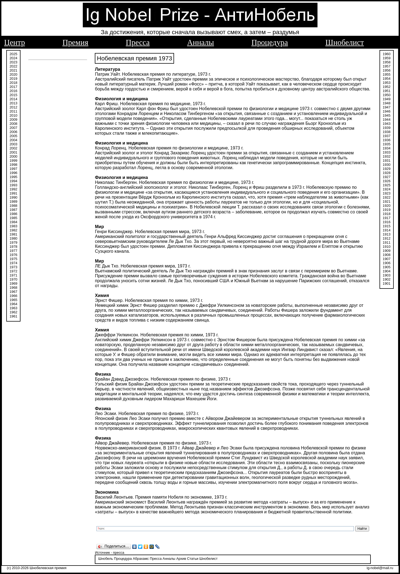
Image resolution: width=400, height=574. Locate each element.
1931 (386, 160)
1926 (386, 181)
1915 (386, 226)
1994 (13, 181)
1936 (386, 140)
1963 (13, 308)
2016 (13, 91)
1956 (386, 70)
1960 (386, 54)
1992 (13, 189)
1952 (386, 87)
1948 (386, 103)
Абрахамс (141, 559)
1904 (386, 271)
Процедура (269, 42)
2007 (13, 128)
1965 (13, 300)
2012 (13, 107)
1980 (13, 238)
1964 (13, 304)
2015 (13, 95)
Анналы (200, 42)
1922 (386, 197)
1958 (386, 62)
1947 (386, 107)
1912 (386, 238)
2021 (13, 70)
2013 (13, 103)
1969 (13, 283)
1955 (386, 74)
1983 (13, 226)
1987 (13, 210)
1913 (386, 234)
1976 (13, 255)
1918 (386, 214)
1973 (13, 267)
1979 (13, 242)
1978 (13, 247)
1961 (13, 316)
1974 (13, 263)
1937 (386, 136)
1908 (386, 255)
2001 (13, 152)
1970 (13, 279)
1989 (13, 201)
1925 (386, 185)
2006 (13, 132)
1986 (13, 214)
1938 (386, 132)
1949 (386, 99)
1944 (386, 119)
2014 (13, 99)
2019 (13, 78)
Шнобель (105, 559)
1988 (13, 206)
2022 (13, 66)
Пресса (137, 42)
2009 (13, 119)
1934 (386, 148)
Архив (181, 559)
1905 (386, 267)
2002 (13, 148)
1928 (386, 173)
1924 (386, 189)
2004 (13, 140)
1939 (386, 128)
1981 (13, 234)
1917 (386, 218)
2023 (13, 62)
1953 (386, 83)
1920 (386, 206)
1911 (386, 242)
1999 (13, 160)
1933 (386, 152)
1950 (386, 95)
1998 (13, 165)
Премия (75, 42)
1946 (386, 111)
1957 (386, 66)
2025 (13, 54)
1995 (13, 177)
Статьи (192, 559)
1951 (386, 91)
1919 (386, 210)
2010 (13, 115)
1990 (13, 197)
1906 (386, 263)
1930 (386, 165)
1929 (386, 169)
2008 (13, 124)
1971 (13, 275)
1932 (386, 156)
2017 (13, 87)
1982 (13, 230)
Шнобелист (344, 42)
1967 (13, 292)
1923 (386, 193)
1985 (13, 218)
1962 (13, 312)
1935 (386, 144)
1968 (13, 287)
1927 (386, 177)
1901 (386, 283)
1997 (13, 169)
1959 (386, 58)
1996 (13, 173)
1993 (13, 185)
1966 (13, 296)
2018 (13, 83)
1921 (386, 201)
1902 (386, 279)
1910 (386, 247)
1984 (13, 222)
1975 (13, 259)
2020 (13, 74)
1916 (386, 222)
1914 (386, 230)
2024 (13, 58)
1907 (386, 259)
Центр (14, 42)
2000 (13, 156)
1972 (13, 271)
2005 (13, 136)
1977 (13, 251)
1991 (13, 193)
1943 (386, 124)
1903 (386, 275)
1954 (386, 78)
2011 (13, 111)
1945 (386, 115)
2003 (13, 144)
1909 (386, 251)
